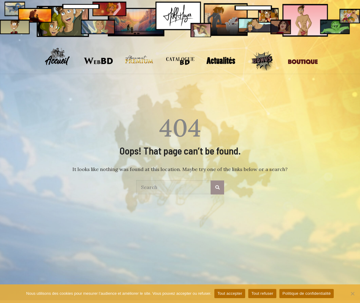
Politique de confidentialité (306, 293)
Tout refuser (262, 293)
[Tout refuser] (352, 294)
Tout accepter (229, 293)
